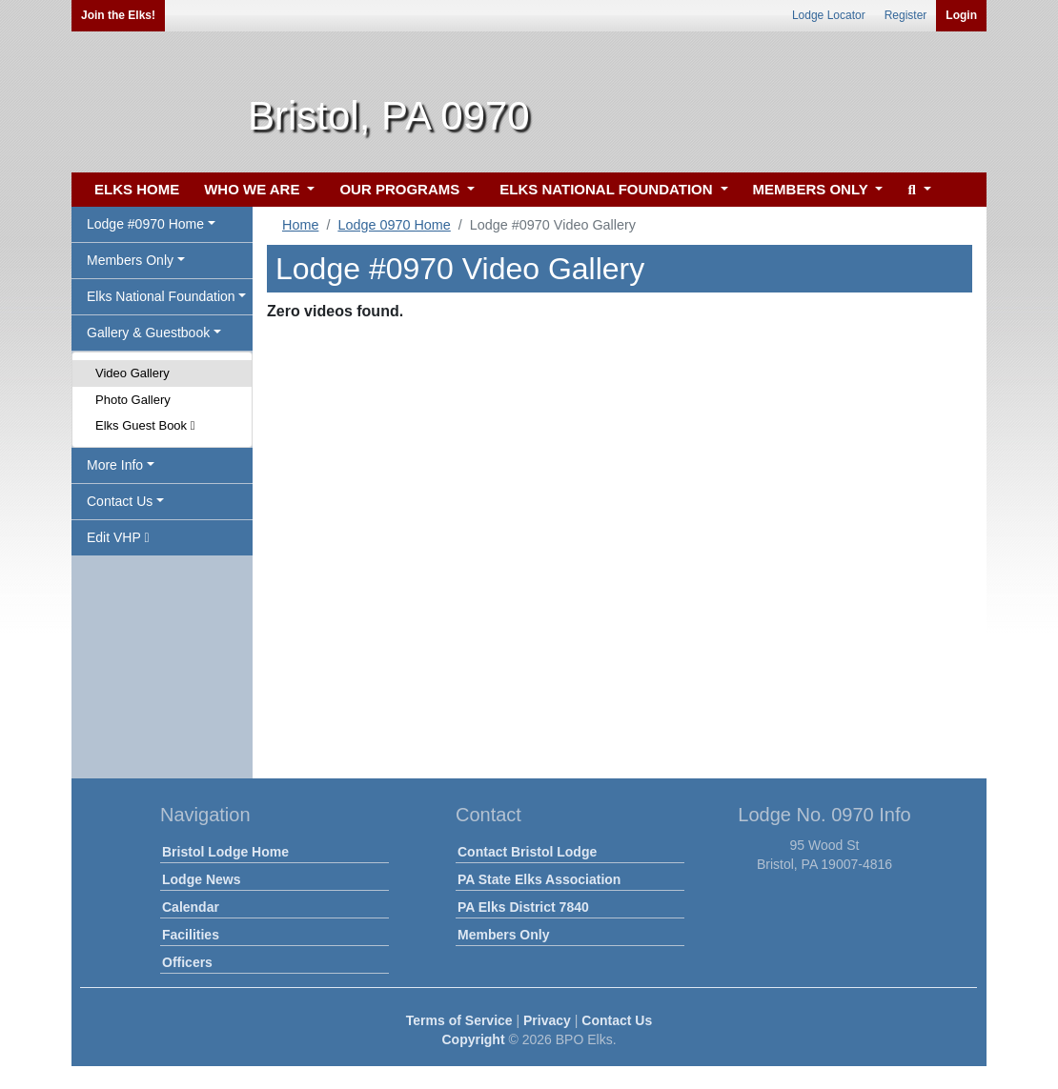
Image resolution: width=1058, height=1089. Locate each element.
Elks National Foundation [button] (161, 296)
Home (300, 224)
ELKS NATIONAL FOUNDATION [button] (608, 189)
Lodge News (201, 879)
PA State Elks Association (539, 879)
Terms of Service (459, 1020)
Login (961, 15)
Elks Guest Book (144, 425)
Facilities (190, 934)
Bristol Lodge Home (225, 851)
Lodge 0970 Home (393, 224)
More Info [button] (115, 465)
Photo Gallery (133, 400)
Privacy (547, 1020)
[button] (916, 190)
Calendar (190, 907)
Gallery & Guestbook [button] (148, 332)
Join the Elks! (118, 15)
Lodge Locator (828, 15)
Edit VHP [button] (118, 537)
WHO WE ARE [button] (253, 189)
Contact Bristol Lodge (527, 851)
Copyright (472, 1039)
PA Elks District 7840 (523, 907)
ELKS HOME (136, 189)
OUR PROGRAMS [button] (401, 189)
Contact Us (616, 1020)
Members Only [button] (130, 260)
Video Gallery (132, 373)
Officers (187, 962)
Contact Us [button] (120, 501)
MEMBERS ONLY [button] (812, 189)
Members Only (503, 934)
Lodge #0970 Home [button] (145, 224)
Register (906, 15)
